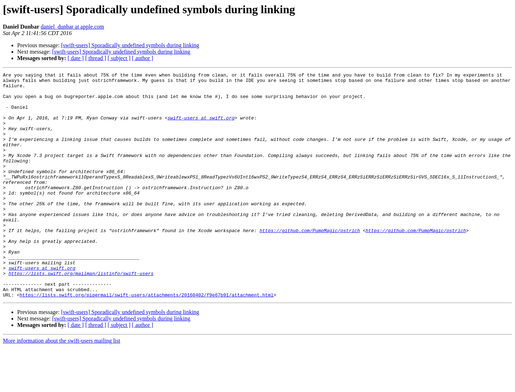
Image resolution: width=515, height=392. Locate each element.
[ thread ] (95, 58)
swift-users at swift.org (200, 127)
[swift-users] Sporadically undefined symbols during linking (130, 45)
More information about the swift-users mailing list (61, 386)
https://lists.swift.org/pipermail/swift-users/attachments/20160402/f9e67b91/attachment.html (147, 340)
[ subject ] (119, 58)
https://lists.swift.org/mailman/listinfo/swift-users (81, 314)
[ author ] (142, 58)
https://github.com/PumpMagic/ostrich (310, 262)
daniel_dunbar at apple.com (72, 27)
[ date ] (76, 58)
